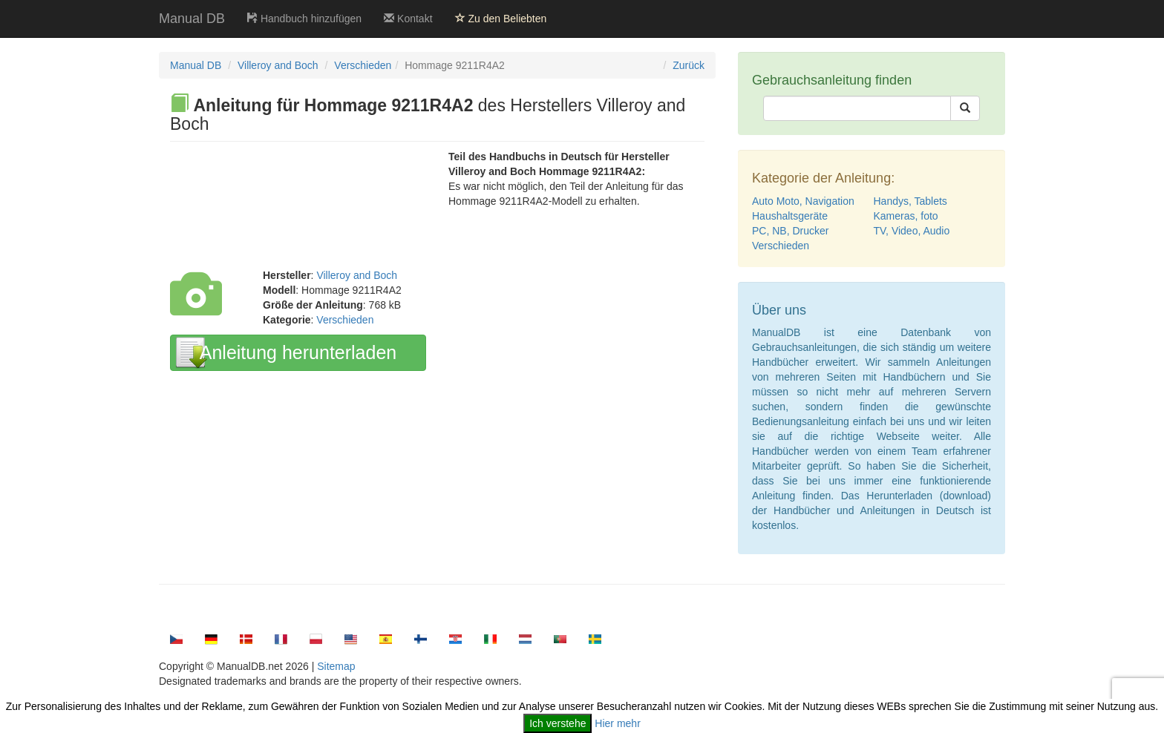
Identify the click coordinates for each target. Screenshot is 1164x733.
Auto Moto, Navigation (803, 201)
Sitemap (336, 666)
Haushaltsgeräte (790, 216)
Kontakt (408, 18)
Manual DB (192, 18)
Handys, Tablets (910, 201)
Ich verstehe (557, 723)
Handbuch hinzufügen (304, 18)
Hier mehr (617, 723)
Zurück (688, 65)
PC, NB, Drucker (790, 231)
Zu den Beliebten (501, 18)
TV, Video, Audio (912, 231)
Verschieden (362, 65)
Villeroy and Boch (278, 65)
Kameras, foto (906, 216)
